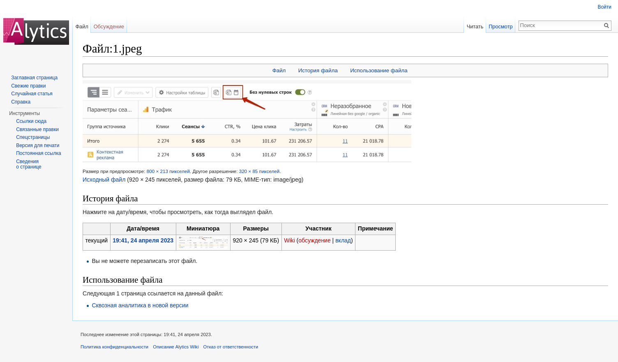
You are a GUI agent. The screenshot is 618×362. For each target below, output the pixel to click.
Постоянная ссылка (38, 153)
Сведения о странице (29, 164)
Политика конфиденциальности (114, 346)
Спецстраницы (33, 137)
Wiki (289, 240)
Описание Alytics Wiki (175, 346)
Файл (279, 70)
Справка (20, 102)
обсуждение (314, 240)
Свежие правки (28, 86)
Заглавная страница (34, 78)
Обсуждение (109, 26)
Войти (604, 7)
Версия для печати (37, 145)
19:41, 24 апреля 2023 (143, 240)
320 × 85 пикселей (259, 171)
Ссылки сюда (31, 121)
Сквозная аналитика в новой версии (140, 305)
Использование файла (379, 70)
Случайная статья (31, 94)
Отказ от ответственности (230, 346)
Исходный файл (104, 179)
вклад (343, 240)
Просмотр (500, 26)
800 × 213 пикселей (168, 171)
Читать (475, 26)
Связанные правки (37, 129)
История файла (318, 70)
